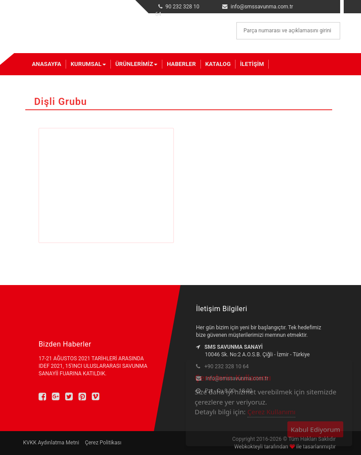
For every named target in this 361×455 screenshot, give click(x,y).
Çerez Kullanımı (271, 411)
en (327, 5)
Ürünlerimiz (136, 64)
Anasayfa (46, 64)
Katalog (218, 64)
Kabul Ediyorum (315, 429)
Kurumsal (88, 64)
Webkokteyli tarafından (262, 446)
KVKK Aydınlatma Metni (51, 443)
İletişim (252, 64)
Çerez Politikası (103, 443)
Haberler (181, 64)
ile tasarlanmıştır (315, 446)
